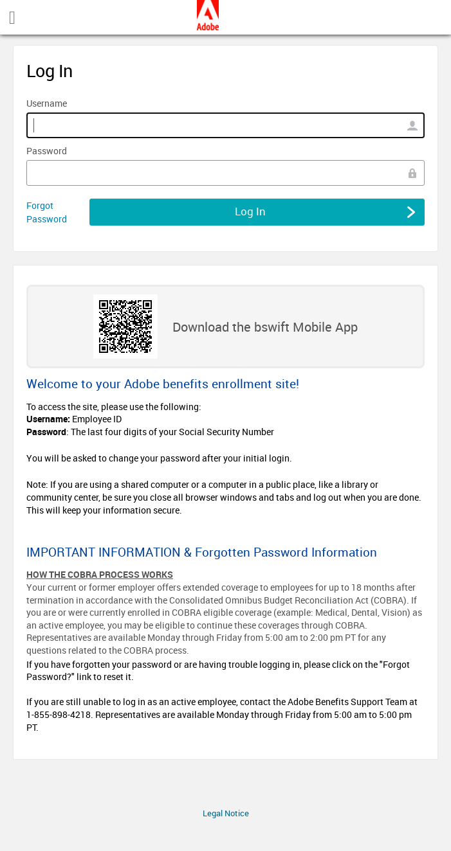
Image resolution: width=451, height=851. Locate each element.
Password (46, 151)
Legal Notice (226, 813)
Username (46, 103)
